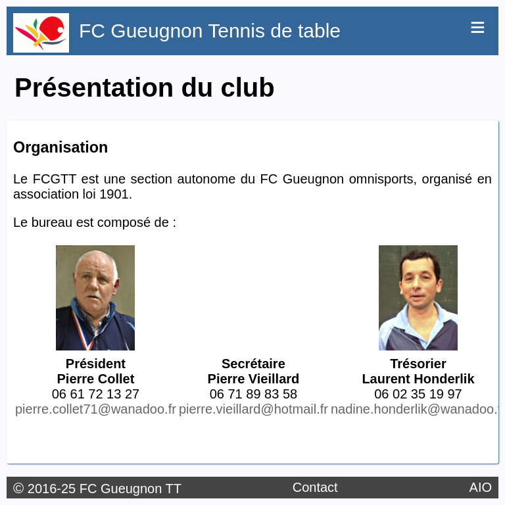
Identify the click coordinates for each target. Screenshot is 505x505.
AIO (480, 487)
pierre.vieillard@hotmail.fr (253, 409)
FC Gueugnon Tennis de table (210, 30)
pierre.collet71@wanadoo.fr (95, 409)
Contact (315, 487)
